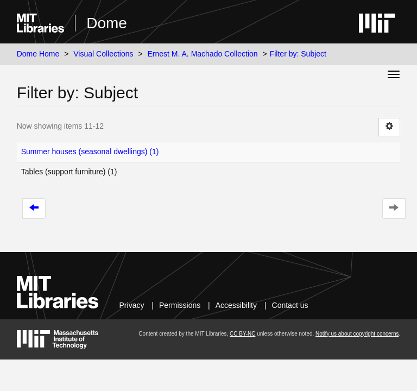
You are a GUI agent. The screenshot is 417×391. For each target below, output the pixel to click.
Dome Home (38, 53)
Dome (106, 23)
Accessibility (236, 305)
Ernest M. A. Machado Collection (203, 53)
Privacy (131, 305)
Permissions (179, 305)
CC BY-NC (242, 334)
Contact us (290, 305)
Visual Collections (103, 53)
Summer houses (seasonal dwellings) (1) (90, 151)
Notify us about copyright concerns (357, 334)
